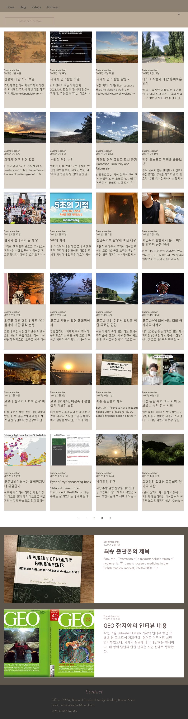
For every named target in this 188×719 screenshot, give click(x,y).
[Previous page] (77, 518)
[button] (179, 14)
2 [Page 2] (94, 518)
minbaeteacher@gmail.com (77, 705)
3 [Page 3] (102, 518)
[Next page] (110, 518)
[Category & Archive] (29, 21)
